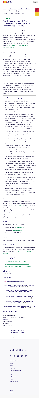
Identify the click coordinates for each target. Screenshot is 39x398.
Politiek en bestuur (14, 381)
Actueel (11, 379)
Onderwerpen (13, 376)
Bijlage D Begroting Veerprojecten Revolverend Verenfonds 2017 (19, 302)
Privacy (11, 365)
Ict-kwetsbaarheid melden (15, 370)
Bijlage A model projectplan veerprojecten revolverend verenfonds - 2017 (19, 286)
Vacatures (12, 392)
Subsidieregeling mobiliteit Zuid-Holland (15, 261)
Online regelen (13, 384)
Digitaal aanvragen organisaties (14, 282)
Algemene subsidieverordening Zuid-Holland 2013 (18, 266)
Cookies (11, 363)
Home (11, 374)
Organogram (12, 387)
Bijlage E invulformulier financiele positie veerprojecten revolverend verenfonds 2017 (19, 307)
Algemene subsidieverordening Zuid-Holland (17, 264)
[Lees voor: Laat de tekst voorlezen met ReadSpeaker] (8, 18)
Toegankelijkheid (13, 368)
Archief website (13, 360)
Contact (11, 390)
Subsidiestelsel (21, 205)
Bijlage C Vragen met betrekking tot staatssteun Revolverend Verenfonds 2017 (19, 297)
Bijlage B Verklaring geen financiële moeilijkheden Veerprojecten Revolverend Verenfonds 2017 (19, 291)
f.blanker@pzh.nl (17, 230)
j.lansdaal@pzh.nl (19, 227)
